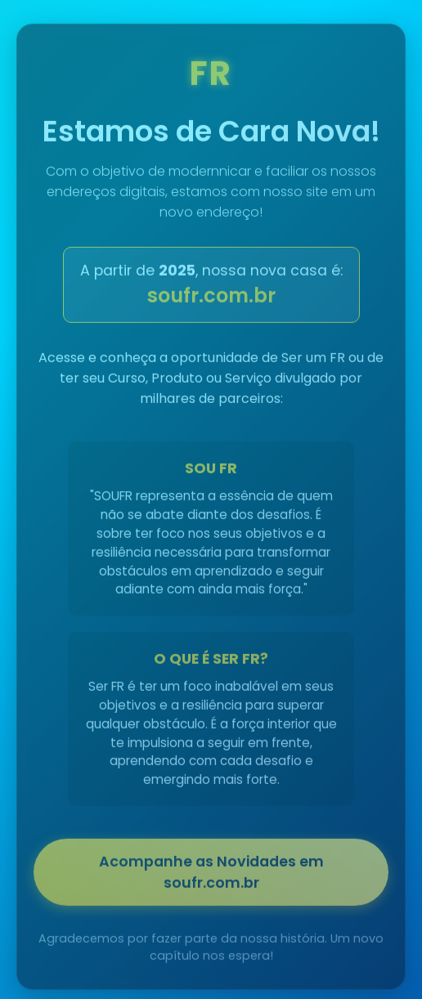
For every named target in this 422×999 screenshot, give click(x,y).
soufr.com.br (211, 297)
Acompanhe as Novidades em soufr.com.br (211, 874)
